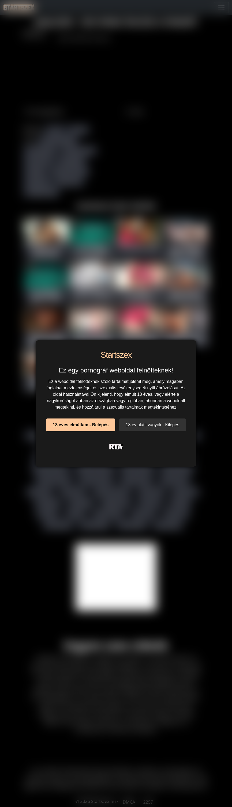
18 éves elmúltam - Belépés (80, 424)
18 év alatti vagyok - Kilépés (152, 424)
